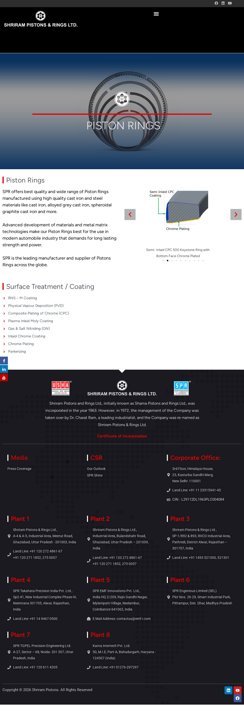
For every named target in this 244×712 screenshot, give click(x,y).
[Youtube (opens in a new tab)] (229, 3)
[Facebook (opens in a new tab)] (216, 3)
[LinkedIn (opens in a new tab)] (223, 3)
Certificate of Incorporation (122, 436)
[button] (156, 14)
